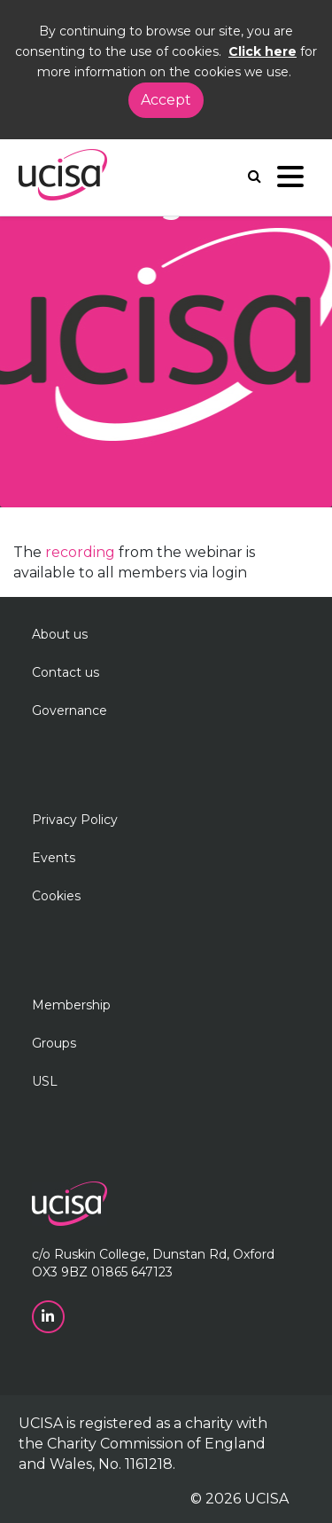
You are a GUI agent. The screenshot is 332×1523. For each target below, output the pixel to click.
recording (82, 552)
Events (53, 858)
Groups (54, 1043)
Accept (166, 99)
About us (60, 634)
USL (45, 1081)
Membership (71, 1005)
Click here (262, 51)
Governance (69, 710)
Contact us (65, 672)
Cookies (56, 896)
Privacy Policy (75, 820)
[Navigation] (290, 180)
